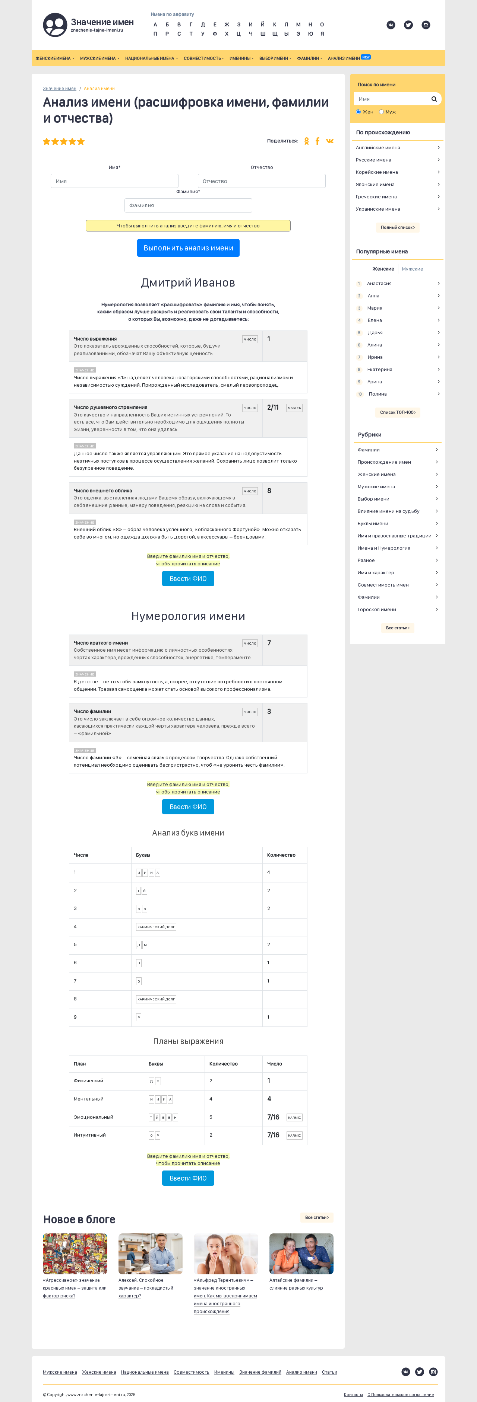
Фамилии (308, 58)
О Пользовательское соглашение (400, 1394)
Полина (371, 394)
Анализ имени (349, 58)
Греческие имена (376, 196)
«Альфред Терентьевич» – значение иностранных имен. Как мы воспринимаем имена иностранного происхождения (225, 1295)
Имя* (115, 167)
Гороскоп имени (377, 609)
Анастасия (374, 283)
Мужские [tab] (412, 269)
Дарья (369, 332)
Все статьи (317, 1217)
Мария (369, 308)
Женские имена (53, 58)
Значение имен (59, 88)
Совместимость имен (383, 585)
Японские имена (375, 184)
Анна (367, 296)
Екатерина (374, 369)
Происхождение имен (384, 462)
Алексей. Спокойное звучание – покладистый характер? (146, 1288)
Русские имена (373, 160)
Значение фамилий (260, 1372)
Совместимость (202, 58)
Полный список (398, 227)
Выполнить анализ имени (188, 247)
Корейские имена (377, 172)
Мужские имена (98, 58)
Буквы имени (373, 523)
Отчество (262, 167)
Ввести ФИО (188, 578)
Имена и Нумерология (384, 548)
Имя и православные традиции (395, 536)
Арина (369, 382)
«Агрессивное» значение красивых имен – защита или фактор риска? (75, 1288)
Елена (369, 320)
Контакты (353, 1394)
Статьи (329, 1372)
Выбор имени (273, 58)
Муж (391, 112)
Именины (240, 58)
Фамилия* (188, 191)
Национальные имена (150, 58)
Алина (369, 345)
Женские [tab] (383, 269)
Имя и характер (376, 572)
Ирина (369, 357)
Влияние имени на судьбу (389, 511)
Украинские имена (378, 209)
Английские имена (378, 147)
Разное (366, 560)
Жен (368, 112)
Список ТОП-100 (398, 412)
